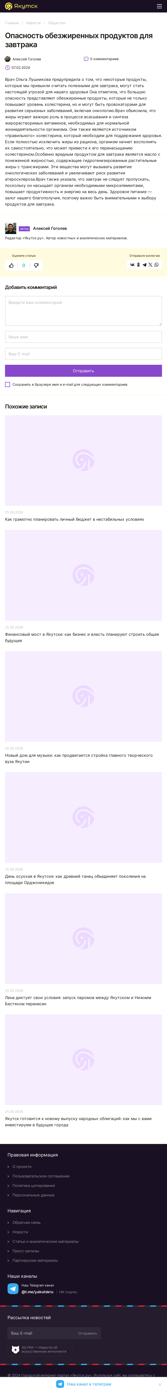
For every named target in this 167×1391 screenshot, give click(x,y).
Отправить (87, 1333)
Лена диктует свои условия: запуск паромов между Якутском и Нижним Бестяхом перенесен (78, 1000)
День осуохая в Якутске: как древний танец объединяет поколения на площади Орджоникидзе (75, 879)
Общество (56, 23)
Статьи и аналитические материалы (46, 1241)
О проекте (22, 1166)
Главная (12, 23)
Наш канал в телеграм (89, 1384)
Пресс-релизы (26, 1251)
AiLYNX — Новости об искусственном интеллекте (44, 1349)
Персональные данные (34, 1195)
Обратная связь (27, 1222)
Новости (33, 23)
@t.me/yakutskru (37, 1291)
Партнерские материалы (35, 1260)
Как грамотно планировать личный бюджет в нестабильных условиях (74, 519)
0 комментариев (104, 59)
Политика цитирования (34, 1185)
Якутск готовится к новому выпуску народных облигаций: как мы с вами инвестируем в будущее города (78, 1121)
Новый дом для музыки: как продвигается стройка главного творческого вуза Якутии (79, 758)
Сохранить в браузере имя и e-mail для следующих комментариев (70, 384)
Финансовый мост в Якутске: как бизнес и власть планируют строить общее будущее (82, 637)
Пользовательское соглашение (41, 1176)
